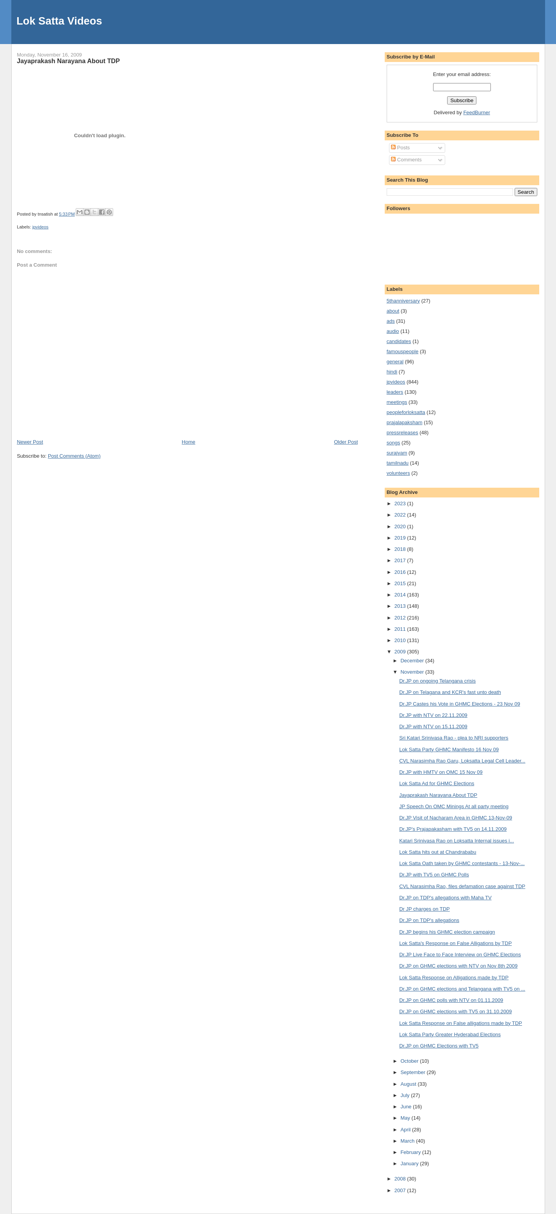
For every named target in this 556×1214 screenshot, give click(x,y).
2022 (400, 515)
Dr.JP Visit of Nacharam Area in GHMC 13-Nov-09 (455, 818)
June (406, 1107)
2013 (400, 606)
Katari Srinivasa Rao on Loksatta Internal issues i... (456, 841)
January (410, 1163)
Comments (406, 160)
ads (391, 321)
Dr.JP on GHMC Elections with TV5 (438, 1046)
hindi (392, 372)
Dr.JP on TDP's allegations (429, 920)
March (408, 1141)
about (393, 311)
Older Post (346, 442)
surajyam (397, 453)
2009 (400, 652)
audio (393, 331)
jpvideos (40, 227)
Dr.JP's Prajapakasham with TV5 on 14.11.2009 (452, 829)
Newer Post (30, 442)
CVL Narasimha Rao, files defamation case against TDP (462, 886)
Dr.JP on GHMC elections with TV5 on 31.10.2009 (455, 1011)
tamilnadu (398, 463)
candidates (399, 341)
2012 (400, 618)
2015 (400, 583)
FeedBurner (476, 112)
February (411, 1152)
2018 (400, 549)
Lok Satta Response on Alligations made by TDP (453, 977)
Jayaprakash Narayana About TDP (68, 60)
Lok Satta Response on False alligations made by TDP (460, 1023)
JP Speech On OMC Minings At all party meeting (453, 806)
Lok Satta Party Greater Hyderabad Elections (450, 1034)
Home (188, 442)
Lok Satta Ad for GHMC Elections (436, 783)
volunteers (398, 473)
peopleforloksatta (406, 412)
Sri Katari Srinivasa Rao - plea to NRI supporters (453, 738)
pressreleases (402, 432)
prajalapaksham (405, 422)
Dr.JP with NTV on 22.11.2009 (433, 715)
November (412, 672)
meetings (397, 402)
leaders (395, 392)
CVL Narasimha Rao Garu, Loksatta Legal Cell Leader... (462, 761)
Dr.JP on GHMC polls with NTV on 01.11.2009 (451, 1000)
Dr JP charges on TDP (424, 909)
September (413, 1072)
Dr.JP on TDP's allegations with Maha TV (445, 898)
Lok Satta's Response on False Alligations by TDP (455, 943)
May (405, 1118)
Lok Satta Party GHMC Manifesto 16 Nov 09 (449, 749)
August (408, 1084)
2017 (400, 560)
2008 (400, 1179)
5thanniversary (403, 301)
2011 (400, 629)
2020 (400, 526)
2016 (400, 572)
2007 (400, 1190)
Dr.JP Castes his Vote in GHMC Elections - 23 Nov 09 (459, 704)
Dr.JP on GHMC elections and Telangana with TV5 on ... (462, 989)
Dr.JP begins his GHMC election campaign (447, 932)
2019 (400, 538)
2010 (400, 640)
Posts (400, 147)
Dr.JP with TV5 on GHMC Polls (434, 875)
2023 (400, 503)
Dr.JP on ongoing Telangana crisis (437, 681)
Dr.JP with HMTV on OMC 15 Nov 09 (441, 772)
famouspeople (403, 351)
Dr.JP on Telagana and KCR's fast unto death (450, 692)
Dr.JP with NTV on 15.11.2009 (433, 726)
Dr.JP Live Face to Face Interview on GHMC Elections (460, 954)
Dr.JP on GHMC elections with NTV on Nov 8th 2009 (458, 966)
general (395, 362)
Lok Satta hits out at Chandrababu (437, 852)
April (406, 1130)
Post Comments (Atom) (74, 456)
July (405, 1095)
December (412, 661)
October (410, 1061)
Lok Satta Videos (59, 21)
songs (393, 443)
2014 (400, 595)
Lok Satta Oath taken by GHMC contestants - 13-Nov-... (462, 863)
